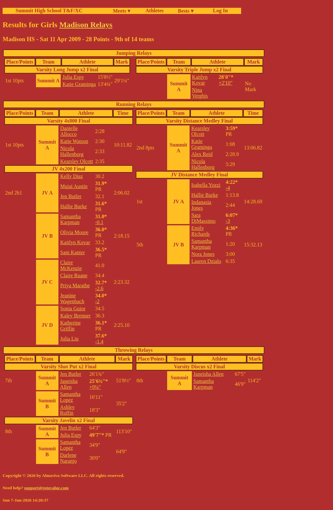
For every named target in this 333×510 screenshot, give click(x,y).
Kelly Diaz (71, 176)
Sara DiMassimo (203, 218)
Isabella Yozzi (205, 185)
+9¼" (95, 387)
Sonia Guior (72, 308)
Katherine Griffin (70, 325)
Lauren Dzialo (206, 261)
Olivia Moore (74, 232)
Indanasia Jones (201, 205)
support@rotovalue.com (46, 487)
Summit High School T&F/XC (49, 10)
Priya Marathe (75, 285)
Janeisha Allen (69, 384)
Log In (219, 10)
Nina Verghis (200, 93)
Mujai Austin (73, 186)
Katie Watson (74, 141)
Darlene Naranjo (68, 458)
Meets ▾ (121, 11)
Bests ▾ (185, 11)
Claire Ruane (73, 275)
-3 (228, 221)
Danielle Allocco (69, 131)
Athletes (154, 10)
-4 (228, 188)
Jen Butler (70, 196)
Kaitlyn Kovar (200, 80)
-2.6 (99, 288)
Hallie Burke (73, 206)
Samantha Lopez (70, 397)
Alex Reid (201, 154)
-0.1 (99, 222)
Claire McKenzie (71, 265)
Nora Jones (203, 254)
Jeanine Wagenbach (72, 298)
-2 (97, 301)
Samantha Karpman (70, 219)
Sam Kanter (72, 252)
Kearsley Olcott (76, 161)
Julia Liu (69, 338)
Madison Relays (85, 24)
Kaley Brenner (75, 315)
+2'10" (225, 83)
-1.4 (99, 341)
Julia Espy (73, 77)
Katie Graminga (79, 84)
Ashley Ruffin (67, 410)
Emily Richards (200, 231)
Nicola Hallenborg (71, 151)
